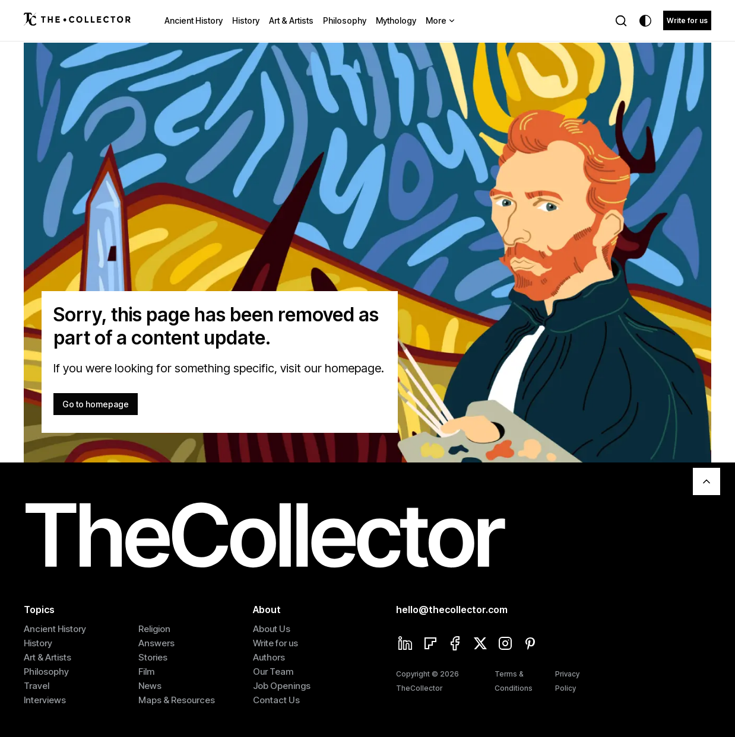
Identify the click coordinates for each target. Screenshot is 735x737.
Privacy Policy (567, 681)
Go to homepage (95, 404)
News (149, 685)
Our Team (273, 671)
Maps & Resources (176, 700)
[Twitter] (480, 644)
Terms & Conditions (514, 681)
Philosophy (344, 20)
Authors (269, 657)
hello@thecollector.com (452, 609)
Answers (156, 643)
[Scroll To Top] (706, 481)
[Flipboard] (430, 644)
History (245, 20)
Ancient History (193, 20)
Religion (154, 628)
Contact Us (276, 700)
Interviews (45, 700)
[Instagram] (505, 644)
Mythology (396, 20)
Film (146, 671)
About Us (271, 628)
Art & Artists (291, 20)
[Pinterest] (530, 644)
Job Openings (282, 685)
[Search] (621, 20)
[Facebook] (455, 644)
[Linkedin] (405, 644)
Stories (152, 657)
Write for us (687, 20)
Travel (36, 685)
